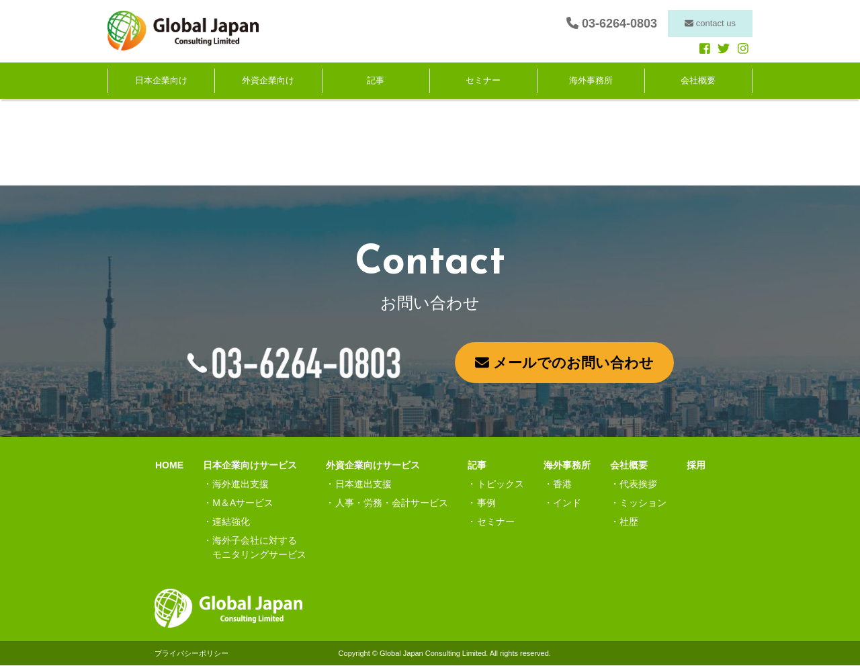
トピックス (500, 484)
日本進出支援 (363, 484)
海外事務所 (591, 80)
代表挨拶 (638, 484)
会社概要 (698, 80)
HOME (169, 465)
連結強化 (231, 522)
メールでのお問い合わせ (564, 362)
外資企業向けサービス (373, 465)
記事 (375, 80)
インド (567, 503)
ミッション (642, 503)
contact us (710, 23)
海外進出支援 (240, 484)
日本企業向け (161, 80)
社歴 (628, 522)
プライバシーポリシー (191, 654)
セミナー (483, 80)
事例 (486, 503)
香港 (562, 484)
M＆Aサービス (242, 503)
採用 (696, 465)
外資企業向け (268, 80)
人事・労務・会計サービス (391, 503)
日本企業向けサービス (250, 465)
